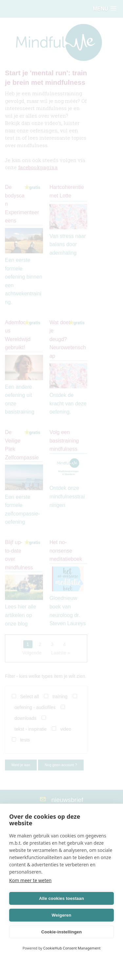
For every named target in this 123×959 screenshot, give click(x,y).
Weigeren (62, 915)
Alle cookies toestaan (61, 898)
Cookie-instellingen (61, 931)
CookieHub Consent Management (72, 948)
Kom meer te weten (30, 880)
